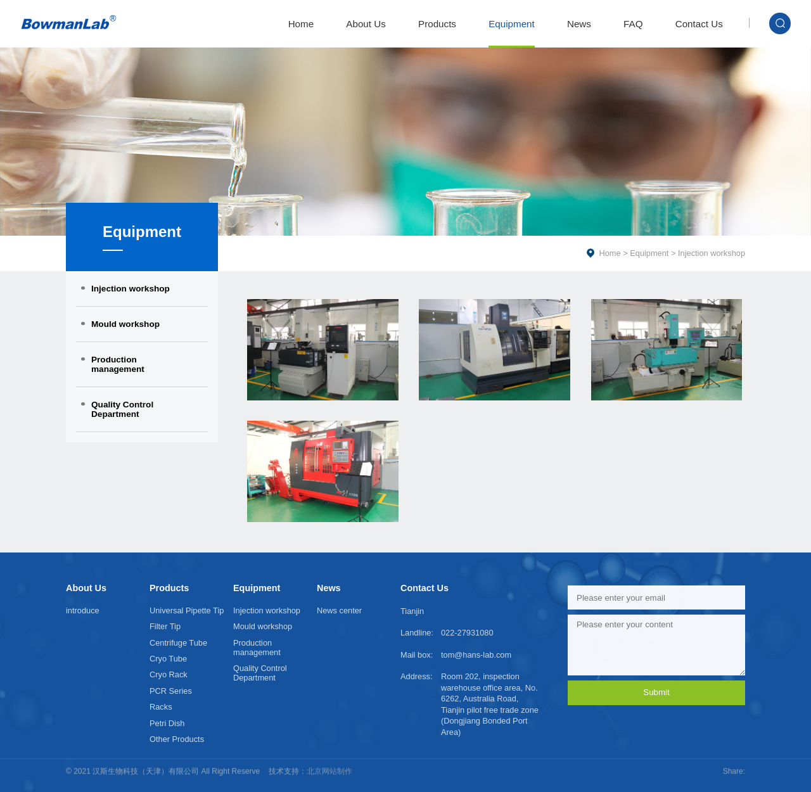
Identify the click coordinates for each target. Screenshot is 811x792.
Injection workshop (130, 288)
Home (301, 23)
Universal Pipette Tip (187, 610)
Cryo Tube (168, 658)
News (579, 23)
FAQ (632, 23)
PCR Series (171, 691)
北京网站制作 (329, 764)
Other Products (177, 739)
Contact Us (699, 23)
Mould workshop (125, 324)
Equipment (512, 23)
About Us (365, 23)
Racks (161, 707)
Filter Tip (165, 626)
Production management (117, 364)
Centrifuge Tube (178, 643)
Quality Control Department (122, 409)
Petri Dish (167, 723)
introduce (82, 610)
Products (437, 23)
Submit (656, 692)
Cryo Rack (169, 674)
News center (339, 610)
